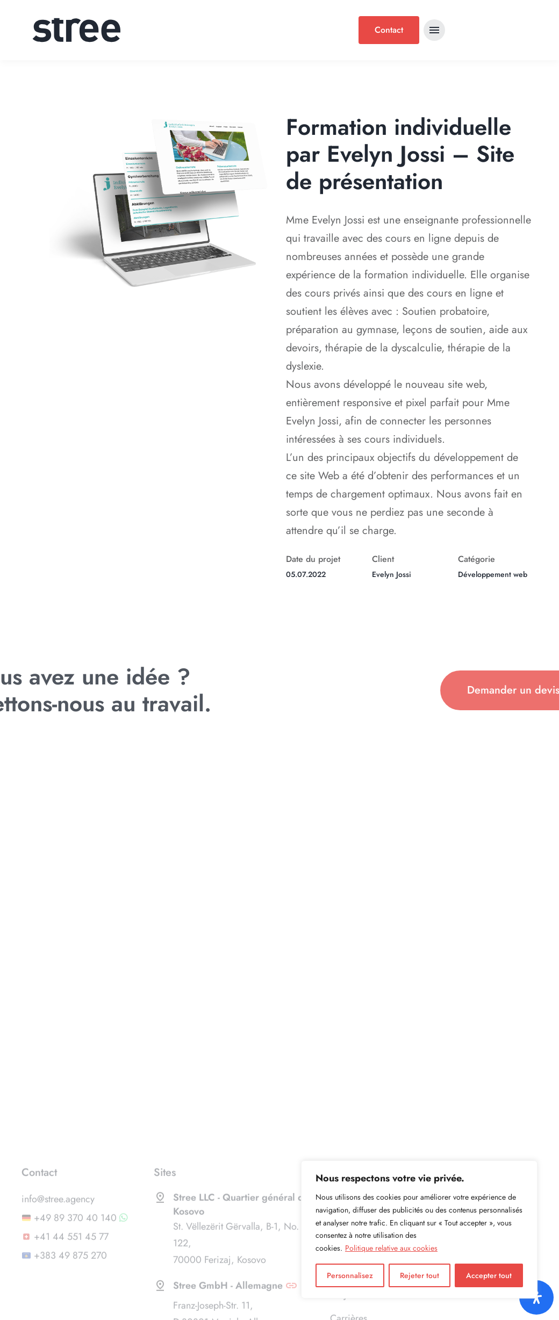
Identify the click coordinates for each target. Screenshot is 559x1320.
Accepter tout (489, 1275)
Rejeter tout (419, 1275)
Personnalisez (350, 1275)
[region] (419, 1229)
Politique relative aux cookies (391, 1248)
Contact (389, 30)
